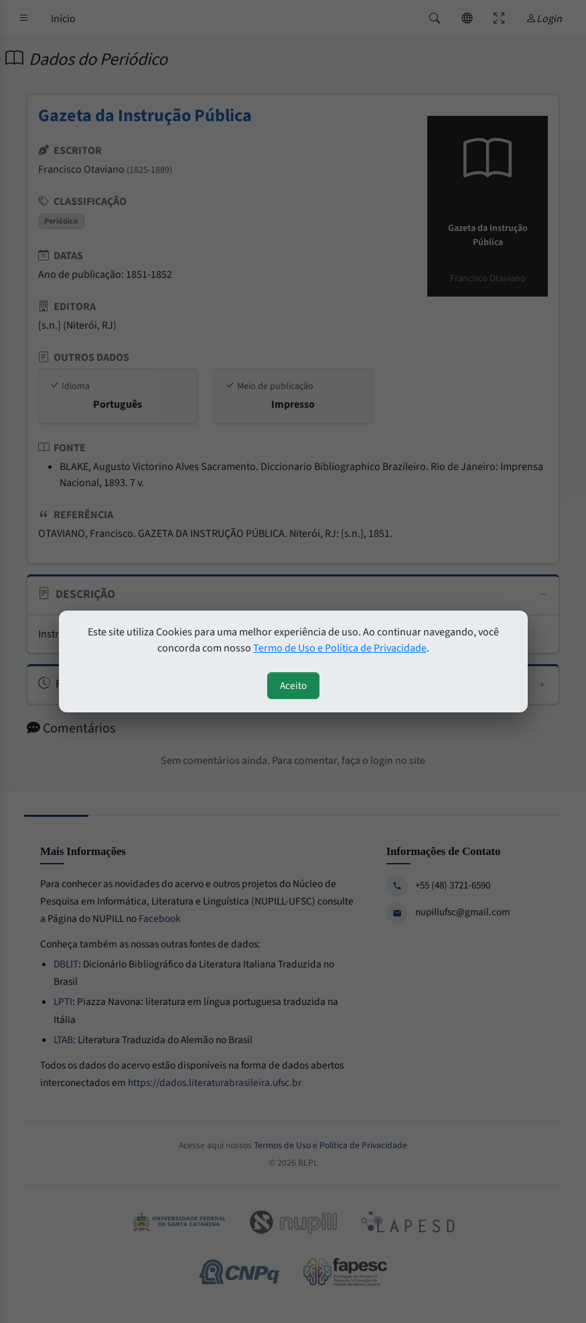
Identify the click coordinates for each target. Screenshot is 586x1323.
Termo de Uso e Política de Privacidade (340, 648)
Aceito (293, 685)
